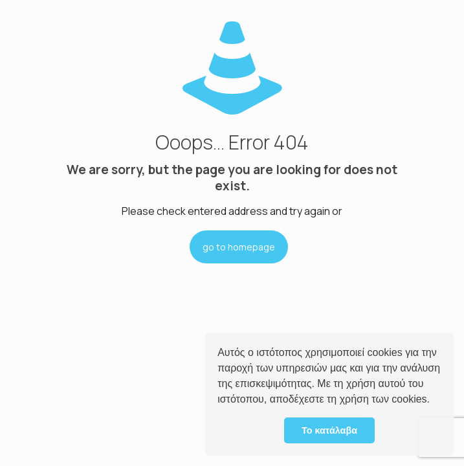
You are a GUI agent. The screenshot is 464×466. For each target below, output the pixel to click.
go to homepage (239, 247)
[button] (434, 401)
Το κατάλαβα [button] (329, 430)
